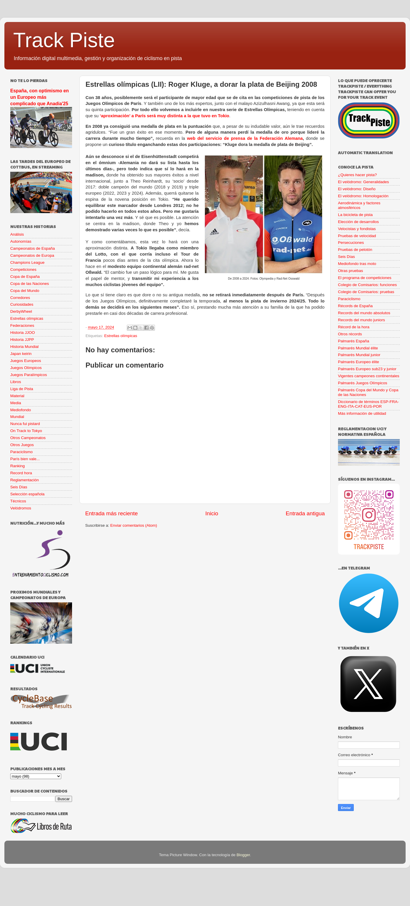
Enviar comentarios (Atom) (133, 525)
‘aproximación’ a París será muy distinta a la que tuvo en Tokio (164, 115)
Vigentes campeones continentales (368, 376)
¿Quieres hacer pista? (357, 175)
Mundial (17, 416)
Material (17, 396)
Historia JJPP (22, 339)
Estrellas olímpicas (120, 336)
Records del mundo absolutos (364, 313)
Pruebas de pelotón (355, 249)
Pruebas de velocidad (357, 236)
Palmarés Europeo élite (358, 362)
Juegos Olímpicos (26, 368)
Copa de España (25, 276)
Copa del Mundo (24, 290)
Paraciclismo (21, 452)
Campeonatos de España (32, 248)
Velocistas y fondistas (357, 229)
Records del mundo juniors (361, 320)
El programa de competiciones (364, 278)
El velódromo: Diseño (356, 189)
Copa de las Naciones (29, 283)
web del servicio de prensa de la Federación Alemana (245, 138)
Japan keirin (21, 353)
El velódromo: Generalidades (363, 182)
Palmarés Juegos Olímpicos (362, 383)
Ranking (17, 466)
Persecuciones (351, 242)
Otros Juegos (22, 445)
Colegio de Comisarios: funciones (367, 285)
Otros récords (350, 334)
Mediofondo (20, 410)
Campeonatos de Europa (32, 255)
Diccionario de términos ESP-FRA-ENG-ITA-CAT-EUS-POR (368, 404)
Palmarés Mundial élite (358, 348)
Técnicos (18, 501)
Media (15, 403)
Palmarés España (353, 341)
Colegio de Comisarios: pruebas (366, 292)
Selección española (27, 494)
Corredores (20, 297)
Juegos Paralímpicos (28, 375)
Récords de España (355, 306)
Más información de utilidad (362, 413)
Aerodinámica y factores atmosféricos (359, 205)
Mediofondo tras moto (357, 263)
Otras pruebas (350, 270)
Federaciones (22, 325)
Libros (15, 382)
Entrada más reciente (111, 513)
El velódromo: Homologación (363, 196)
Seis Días (18, 487)
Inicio (211, 513)
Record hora (21, 473)
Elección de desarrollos (358, 222)
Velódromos (20, 508)
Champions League (27, 262)
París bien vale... (25, 459)
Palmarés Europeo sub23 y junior (367, 369)
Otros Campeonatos (28, 438)
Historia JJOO (22, 332)
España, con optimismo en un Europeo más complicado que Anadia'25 (39, 97)
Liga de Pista (21, 389)
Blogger (243, 855)
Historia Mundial (24, 346)
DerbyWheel (21, 311)
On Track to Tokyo (26, 431)
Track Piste (64, 40)
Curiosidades (21, 304)
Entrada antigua (305, 513)
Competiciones (23, 269)
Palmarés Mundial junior (359, 355)
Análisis (17, 234)
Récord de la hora (353, 327)
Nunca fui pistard (25, 423)
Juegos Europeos (25, 360)
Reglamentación (24, 480)
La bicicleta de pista (355, 215)
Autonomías (20, 241)
